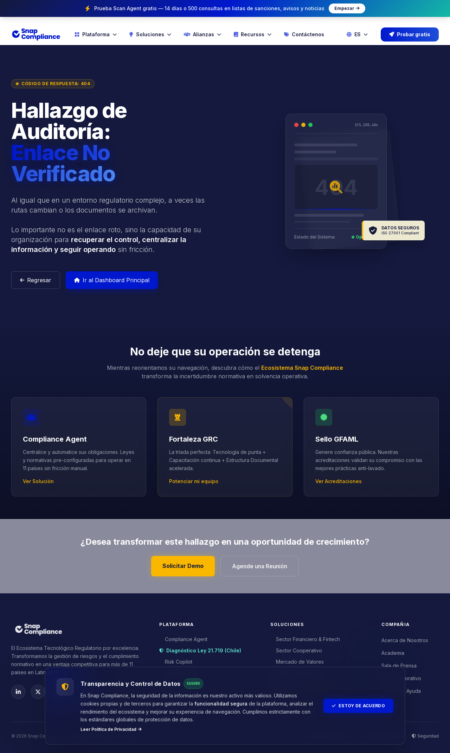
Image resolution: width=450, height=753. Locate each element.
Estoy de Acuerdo (358, 705)
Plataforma (96, 34)
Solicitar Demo (183, 565)
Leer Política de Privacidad (111, 729)
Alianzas (202, 34)
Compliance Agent (183, 639)
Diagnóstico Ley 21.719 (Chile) (200, 650)
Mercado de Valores (297, 662)
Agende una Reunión (259, 566)
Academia (392, 653)
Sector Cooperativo (296, 650)
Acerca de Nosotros (404, 640)
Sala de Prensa (399, 666)
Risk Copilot (175, 662)
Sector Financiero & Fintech (305, 639)
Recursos (252, 34)
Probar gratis (409, 34)
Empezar (347, 8)
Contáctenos (304, 34)
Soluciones (150, 34)
